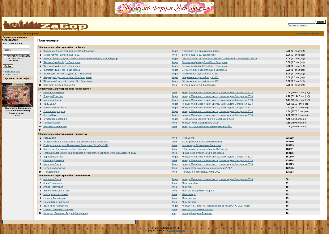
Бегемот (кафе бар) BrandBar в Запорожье (204, 62)
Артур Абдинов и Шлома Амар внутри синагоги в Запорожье (75, 141)
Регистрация (11, 74)
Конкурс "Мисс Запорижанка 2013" (200, 122)
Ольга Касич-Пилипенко (56, 202)
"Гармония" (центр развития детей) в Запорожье (69, 51)
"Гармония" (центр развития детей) (200, 51)
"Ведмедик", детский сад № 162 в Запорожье (67, 73)
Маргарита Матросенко (55, 194)
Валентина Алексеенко (55, 205)
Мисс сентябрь (190, 183)
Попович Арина (51, 122)
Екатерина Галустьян (54, 168)
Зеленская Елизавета (55, 107)
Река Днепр (49, 137)
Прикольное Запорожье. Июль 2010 (201, 171)
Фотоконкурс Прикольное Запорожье (201, 145)
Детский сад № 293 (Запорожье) (199, 54)
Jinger (175, 51)
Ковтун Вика (50, 115)
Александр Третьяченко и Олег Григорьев (65, 149)
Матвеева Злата (52, 100)
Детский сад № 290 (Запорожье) (199, 85)
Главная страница (12, 33)
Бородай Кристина (53, 96)
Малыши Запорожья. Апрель (197, 209)
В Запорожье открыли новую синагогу (202, 141)
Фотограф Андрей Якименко (197, 213)
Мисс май (187, 187)
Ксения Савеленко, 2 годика (58, 209)
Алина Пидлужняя (53, 187)
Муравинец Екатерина (55, 119)
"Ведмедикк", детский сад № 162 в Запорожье (68, 81)
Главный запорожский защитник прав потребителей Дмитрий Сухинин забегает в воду (89, 153)
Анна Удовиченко (52, 183)
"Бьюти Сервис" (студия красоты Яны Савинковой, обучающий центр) (80, 58)
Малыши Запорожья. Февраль (198, 190)
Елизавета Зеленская (55, 126)
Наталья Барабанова (54, 198)
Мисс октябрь (189, 202)
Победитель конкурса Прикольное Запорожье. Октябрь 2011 (75, 145)
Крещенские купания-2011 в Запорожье (203, 153)
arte (174, 213)
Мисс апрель (189, 198)
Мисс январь (189, 194)
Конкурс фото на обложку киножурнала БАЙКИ (207, 126)
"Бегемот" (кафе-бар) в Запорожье (61, 62)
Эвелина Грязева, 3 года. (56, 190)
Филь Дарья (49, 104)
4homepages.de (176, 230)
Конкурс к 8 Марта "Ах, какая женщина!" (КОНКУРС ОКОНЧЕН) (216, 205)
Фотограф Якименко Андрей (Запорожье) (65, 213)
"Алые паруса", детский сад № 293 (62, 54)
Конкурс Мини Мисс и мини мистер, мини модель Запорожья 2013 (217, 92)
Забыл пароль (12, 71)
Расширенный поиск (298, 25)
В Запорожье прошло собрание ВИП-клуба (205, 149)
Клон (174, 54)
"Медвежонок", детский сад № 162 (200, 73)
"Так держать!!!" (51, 171)
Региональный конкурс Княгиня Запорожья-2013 (208, 119)
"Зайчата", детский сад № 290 (59, 85)
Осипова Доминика (53, 92)
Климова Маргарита (54, 111)
